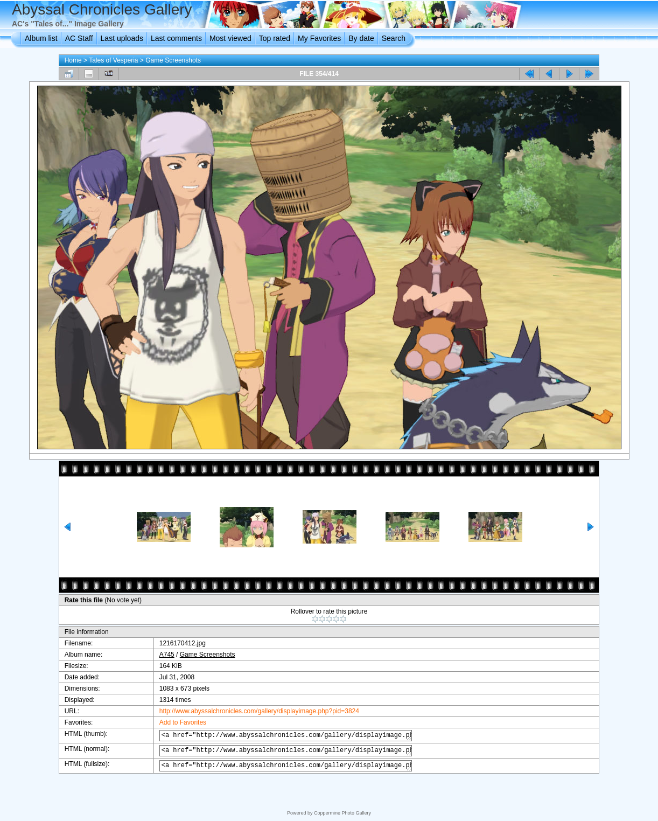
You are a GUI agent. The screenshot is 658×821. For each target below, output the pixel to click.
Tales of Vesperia (113, 60)
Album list (41, 38)
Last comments (176, 38)
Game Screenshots (173, 60)
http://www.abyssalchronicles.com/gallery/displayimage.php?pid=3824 (252, 711)
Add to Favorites (175, 722)
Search (393, 38)
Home (73, 60)
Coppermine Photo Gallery (342, 813)
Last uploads (122, 38)
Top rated (274, 38)
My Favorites (319, 38)
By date (361, 38)
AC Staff (79, 38)
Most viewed (230, 38)
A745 (159, 654)
